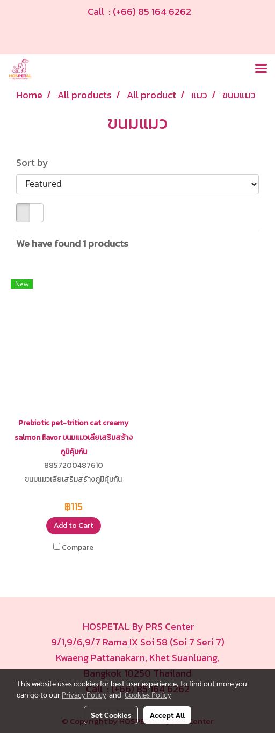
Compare (77, 547)
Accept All (167, 715)
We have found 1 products (72, 243)
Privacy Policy (84, 694)
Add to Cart (73, 525)
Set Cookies (111, 715)
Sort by (35, 162)
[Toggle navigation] (261, 69)
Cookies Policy (148, 694)
